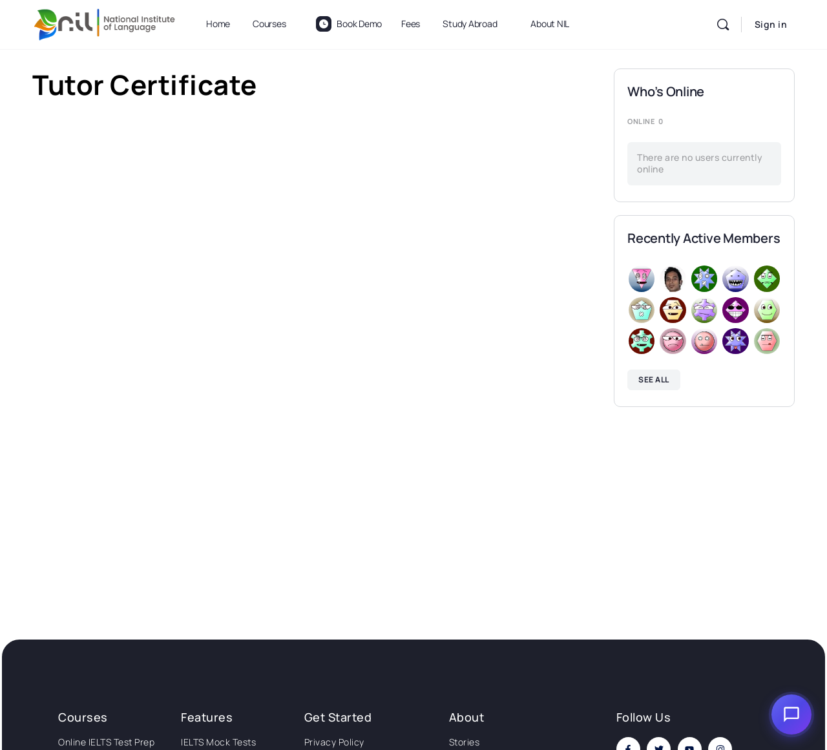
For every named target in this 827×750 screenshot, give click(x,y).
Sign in (771, 24)
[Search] (723, 24)
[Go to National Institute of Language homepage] (104, 22)
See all (653, 379)
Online (645, 121)
